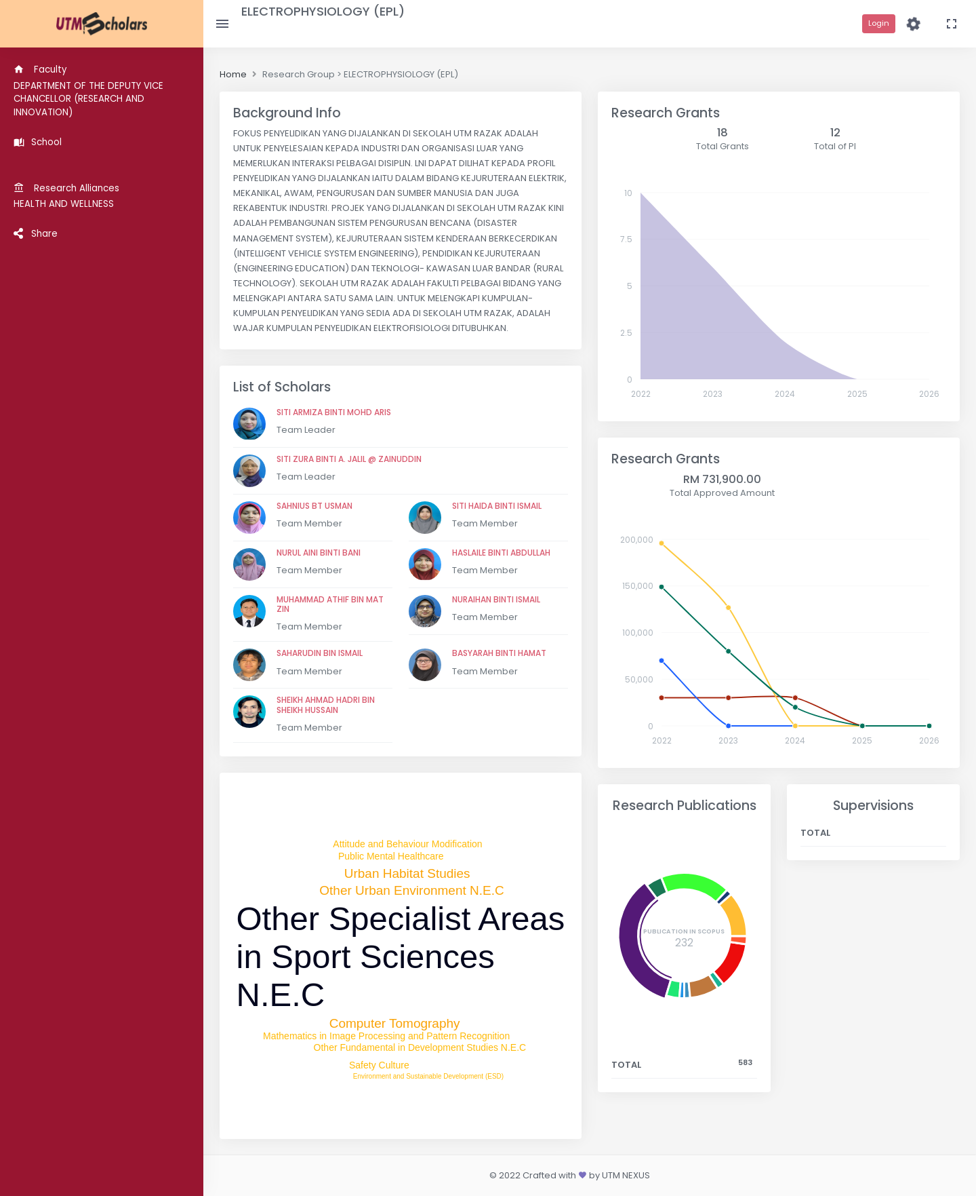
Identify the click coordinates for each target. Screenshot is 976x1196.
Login (878, 23)
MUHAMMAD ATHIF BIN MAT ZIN (330, 604)
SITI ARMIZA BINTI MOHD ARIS (334, 412)
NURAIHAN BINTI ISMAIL (496, 599)
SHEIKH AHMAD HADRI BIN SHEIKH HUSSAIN (326, 704)
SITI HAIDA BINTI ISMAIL (497, 506)
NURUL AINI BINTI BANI (319, 552)
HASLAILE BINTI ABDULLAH (501, 552)
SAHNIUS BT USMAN (314, 506)
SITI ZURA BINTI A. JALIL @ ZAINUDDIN (349, 459)
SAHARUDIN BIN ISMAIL (320, 653)
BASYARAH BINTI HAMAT (499, 653)
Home (233, 74)
